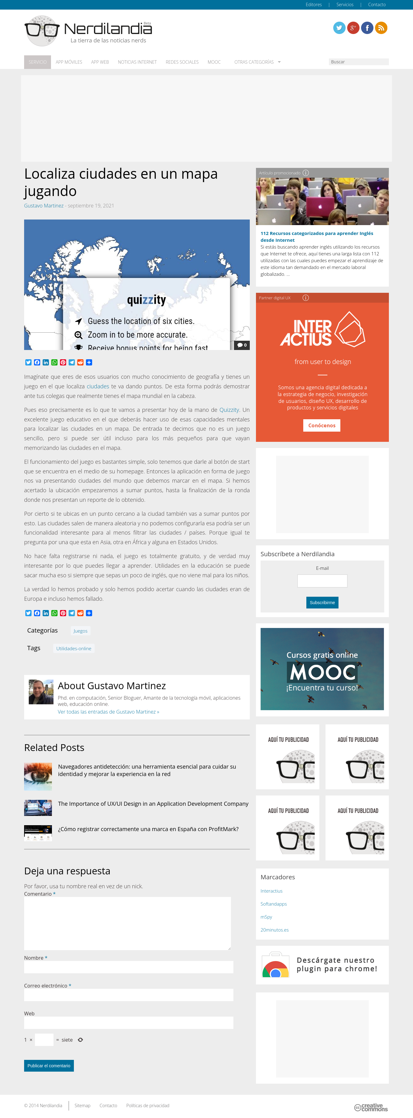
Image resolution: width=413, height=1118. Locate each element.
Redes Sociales (180, 62)
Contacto (377, 4)
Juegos (80, 630)
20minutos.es (275, 929)
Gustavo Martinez (44, 205)
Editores (314, 4)
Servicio (37, 62)
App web (99, 62)
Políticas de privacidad (147, 1105)
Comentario (40, 893)
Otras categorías (250, 62)
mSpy (266, 916)
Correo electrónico (47, 985)
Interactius (272, 890)
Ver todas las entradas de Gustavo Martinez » (108, 711)
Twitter (339, 28)
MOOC (212, 62)
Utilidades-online (73, 648)
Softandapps (274, 903)
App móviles (68, 62)
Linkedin (381, 28)
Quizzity (229, 409)
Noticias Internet (136, 62)
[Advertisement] (206, 118)
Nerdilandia (51, 1105)
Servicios (345, 4)
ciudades (98, 386)
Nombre (36, 957)
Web (29, 1013)
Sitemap (82, 1105)
